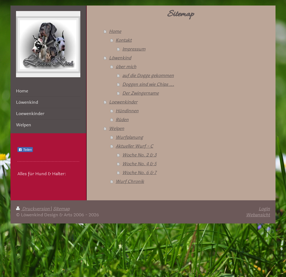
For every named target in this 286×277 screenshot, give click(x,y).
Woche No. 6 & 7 (139, 172)
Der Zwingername (140, 93)
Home (115, 31)
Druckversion (33, 208)
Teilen (25, 150)
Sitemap (61, 208)
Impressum (133, 49)
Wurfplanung (129, 137)
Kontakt (124, 40)
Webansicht (258, 214)
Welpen (116, 128)
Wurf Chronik (130, 181)
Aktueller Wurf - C (134, 146)
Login (264, 208)
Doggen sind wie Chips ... (148, 84)
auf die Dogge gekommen (148, 75)
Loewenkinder (123, 101)
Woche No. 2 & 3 (139, 154)
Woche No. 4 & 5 (139, 163)
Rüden (122, 119)
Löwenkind (120, 57)
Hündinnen (127, 110)
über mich (126, 66)
